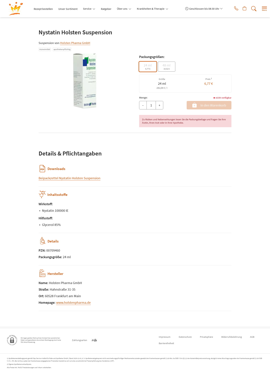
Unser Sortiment (67, 9)
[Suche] (251, 9)
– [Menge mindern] (143, 105)
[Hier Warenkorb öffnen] (241, 8)
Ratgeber (106, 9)
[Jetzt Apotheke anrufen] (232, 8)
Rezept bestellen (43, 9)
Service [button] (87, 8)
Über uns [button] (122, 8)
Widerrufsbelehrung (231, 336)
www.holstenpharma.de (73, 304)
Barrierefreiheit (166, 343)
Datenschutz (185, 336)
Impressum (164, 336)
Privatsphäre (206, 336)
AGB (252, 336)
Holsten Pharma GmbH (75, 43)
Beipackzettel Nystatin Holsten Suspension (69, 178)
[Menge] (151, 105)
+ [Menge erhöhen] (159, 105)
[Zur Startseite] (17, 9)
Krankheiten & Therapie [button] (151, 8)
